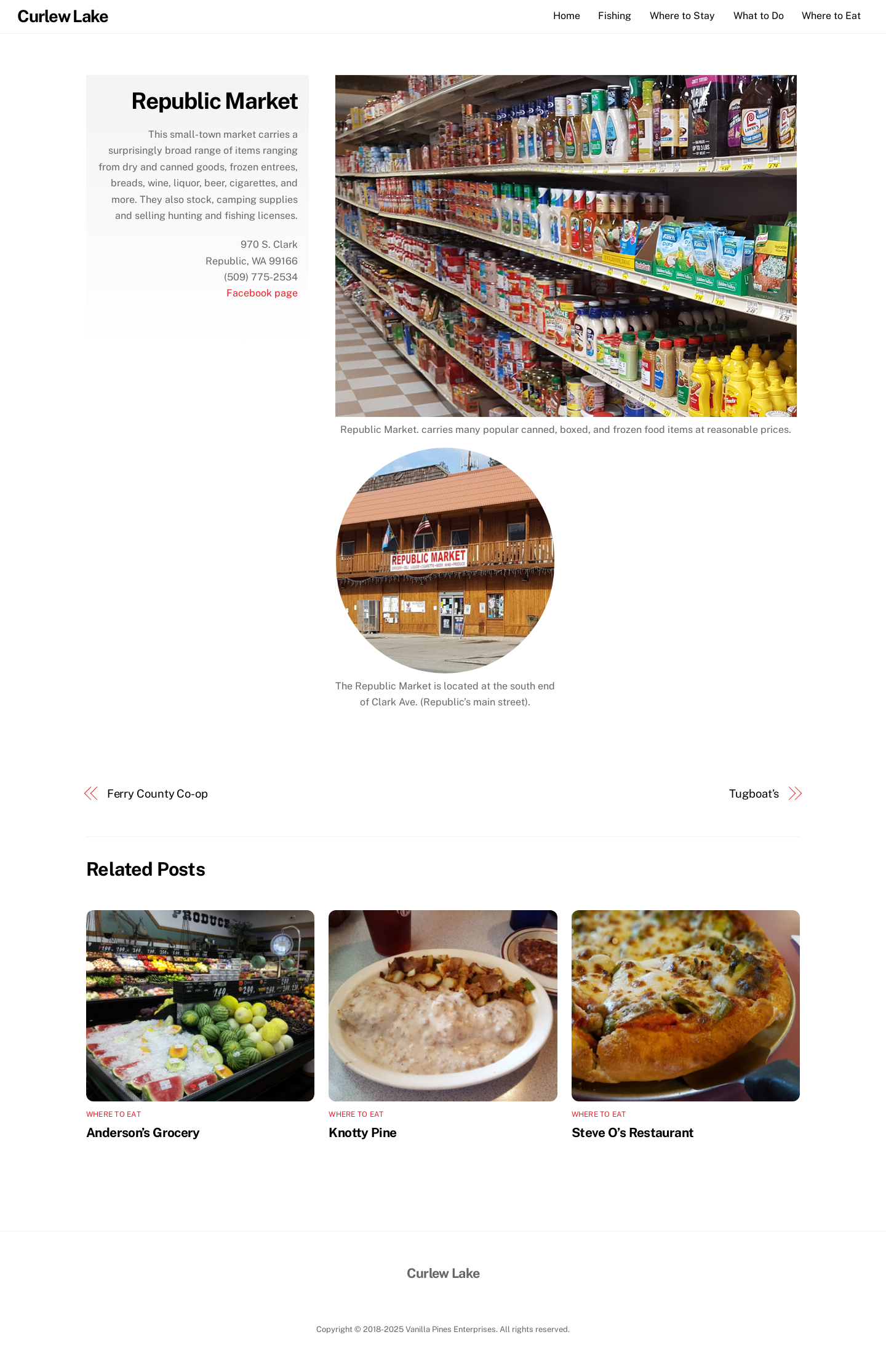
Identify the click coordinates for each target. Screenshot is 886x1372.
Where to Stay (682, 16)
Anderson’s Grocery (143, 1132)
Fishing (614, 16)
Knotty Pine (362, 1132)
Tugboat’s (754, 793)
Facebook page (262, 293)
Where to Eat (831, 16)
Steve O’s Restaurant (633, 1132)
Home (566, 16)
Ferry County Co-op (157, 793)
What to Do (758, 16)
